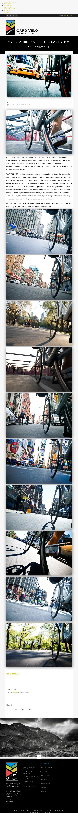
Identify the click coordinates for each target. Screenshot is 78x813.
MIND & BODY (7, 4)
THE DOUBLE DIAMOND (10, 2)
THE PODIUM (7, 7)
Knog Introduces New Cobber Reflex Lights (29, 768)
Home (16, 810)
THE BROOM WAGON (9, 9)
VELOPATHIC (7, 10)
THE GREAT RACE (8, 5)
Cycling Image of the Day (29, 786)
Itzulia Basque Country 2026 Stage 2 (29, 772)
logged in (15, 693)
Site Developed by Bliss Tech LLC (54, 810)
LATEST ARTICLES (19, 104)
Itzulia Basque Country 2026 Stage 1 (29, 782)
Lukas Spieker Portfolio (34, 810)
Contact (22, 810)
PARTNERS (6, 12)
